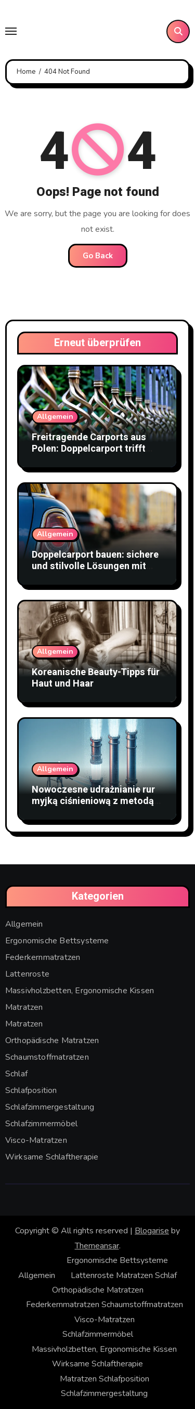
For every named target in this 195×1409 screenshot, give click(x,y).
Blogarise (152, 1230)
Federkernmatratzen (43, 957)
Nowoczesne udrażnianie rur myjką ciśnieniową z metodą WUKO (93, 801)
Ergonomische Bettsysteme (57, 940)
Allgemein (55, 417)
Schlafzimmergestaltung (49, 1107)
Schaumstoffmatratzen (47, 1057)
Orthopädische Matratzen (52, 1040)
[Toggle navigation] (11, 31)
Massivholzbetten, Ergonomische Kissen (79, 990)
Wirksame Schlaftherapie (52, 1157)
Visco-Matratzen (36, 1140)
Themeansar (97, 1246)
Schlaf (16, 1073)
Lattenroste (27, 974)
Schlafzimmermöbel (41, 1123)
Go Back (98, 256)
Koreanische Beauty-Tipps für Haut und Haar (96, 678)
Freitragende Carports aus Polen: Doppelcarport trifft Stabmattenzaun (89, 448)
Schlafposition (31, 1090)
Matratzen (24, 1007)
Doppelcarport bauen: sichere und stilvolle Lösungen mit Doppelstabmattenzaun (95, 566)
